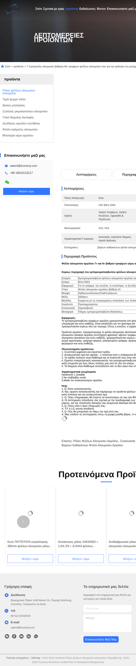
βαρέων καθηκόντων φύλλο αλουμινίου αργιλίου (92, 445)
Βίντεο (101, 8)
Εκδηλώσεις (87, 8)
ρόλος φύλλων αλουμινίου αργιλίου (95, 441)
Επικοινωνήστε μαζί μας (101, 639)
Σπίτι (38, 8)
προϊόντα (72, 8)
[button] (23, 521)
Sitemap (35, 657)
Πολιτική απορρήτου (17, 657)
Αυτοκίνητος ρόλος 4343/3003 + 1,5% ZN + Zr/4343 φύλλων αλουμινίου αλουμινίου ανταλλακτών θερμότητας (80, 544)
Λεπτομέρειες (86, 174)
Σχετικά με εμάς (53, 8)
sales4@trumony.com (23, 165)
